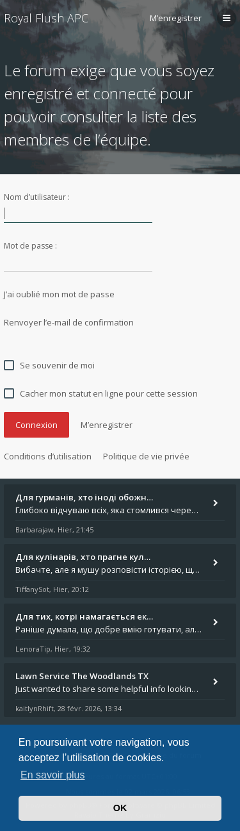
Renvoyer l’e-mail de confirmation (69, 322)
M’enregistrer (176, 18)
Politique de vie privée (146, 456)
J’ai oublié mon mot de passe (59, 294)
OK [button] (120, 808)
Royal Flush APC (46, 18)
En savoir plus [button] (52, 774)
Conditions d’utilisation (48, 456)
